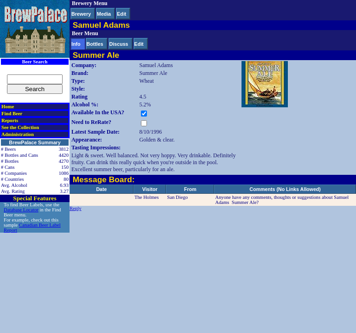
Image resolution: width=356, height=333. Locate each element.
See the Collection (20, 127)
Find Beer (11, 113)
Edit (121, 14)
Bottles (95, 44)
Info (76, 44)
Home (7, 106)
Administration (17, 134)
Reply (75, 208)
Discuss (118, 44)
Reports (9, 120)
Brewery (81, 14)
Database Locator (21, 209)
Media (104, 14)
